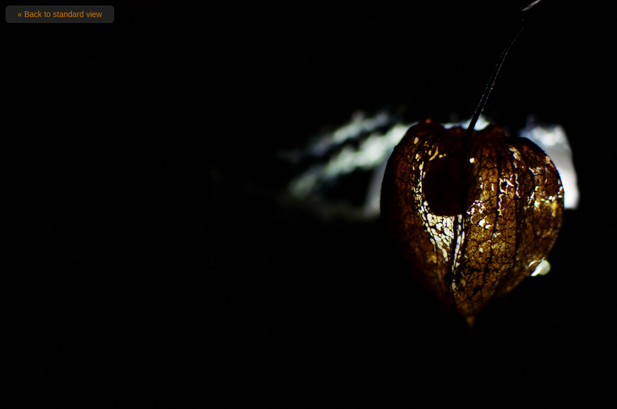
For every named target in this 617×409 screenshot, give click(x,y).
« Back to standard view (60, 14)
